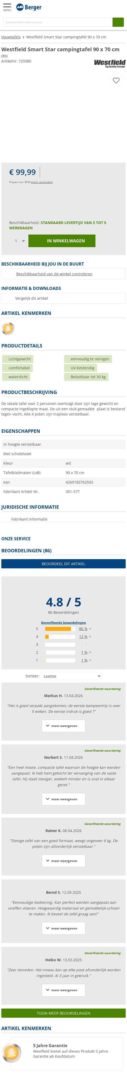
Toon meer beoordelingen (63, 1013)
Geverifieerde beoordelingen (63, 622)
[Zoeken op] (118, 22)
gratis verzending (42, 182)
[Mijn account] (108, 7)
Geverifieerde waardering (102, 689)
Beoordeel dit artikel (63, 563)
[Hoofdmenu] (7, 7)
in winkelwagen (62, 241)
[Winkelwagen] (119, 7)
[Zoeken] (58, 22)
